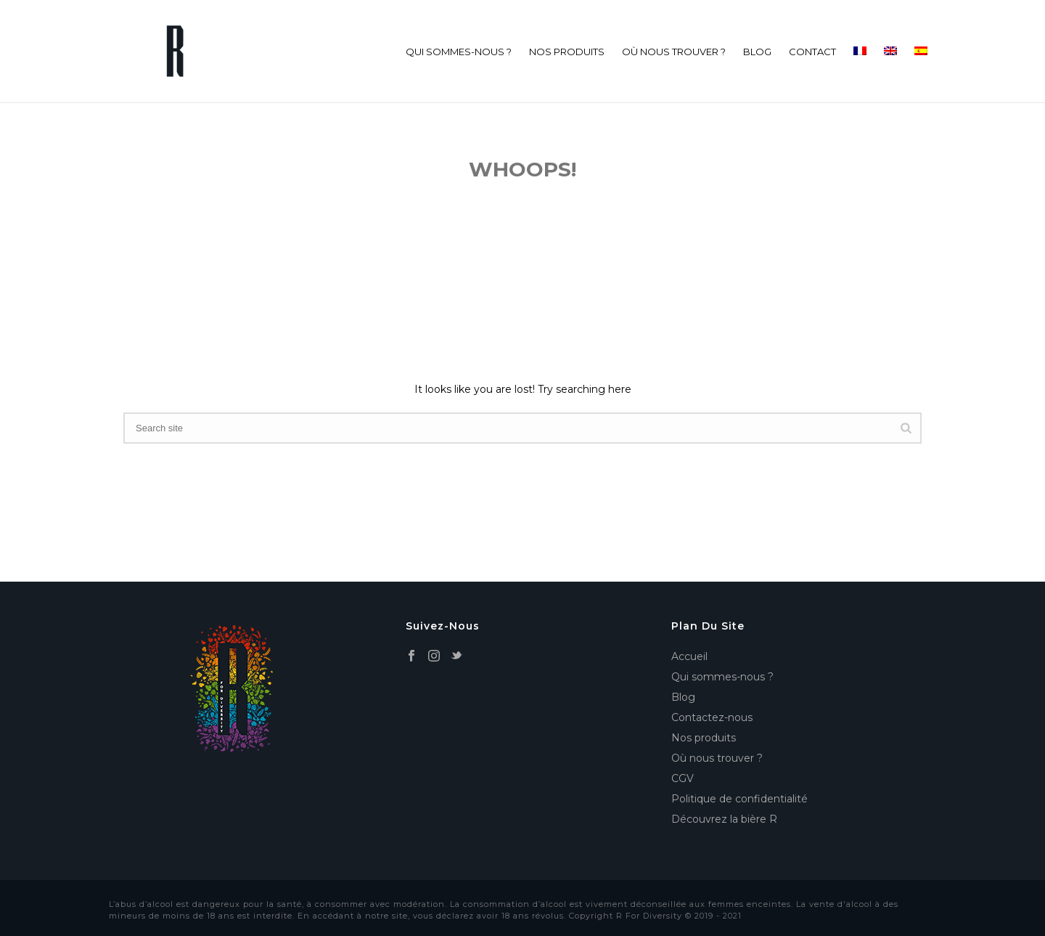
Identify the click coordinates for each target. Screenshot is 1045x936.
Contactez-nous (712, 717)
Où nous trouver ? (674, 51)
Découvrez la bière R (724, 819)
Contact (812, 51)
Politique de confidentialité (739, 798)
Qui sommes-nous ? (459, 51)
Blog (757, 51)
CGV (682, 778)
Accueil (689, 656)
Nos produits (567, 51)
